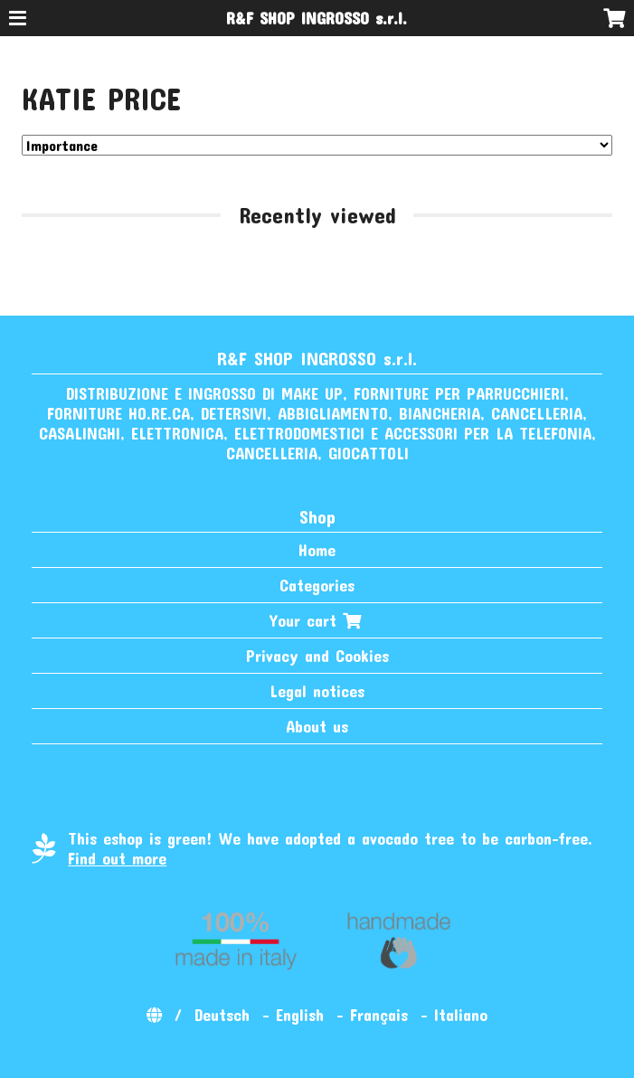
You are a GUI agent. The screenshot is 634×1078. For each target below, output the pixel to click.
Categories (317, 585)
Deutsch (222, 1015)
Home (317, 550)
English (300, 1015)
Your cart (317, 620)
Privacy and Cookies (317, 656)
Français (379, 1015)
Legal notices (317, 691)
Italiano (460, 1015)
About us (317, 726)
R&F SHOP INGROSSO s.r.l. (316, 18)
